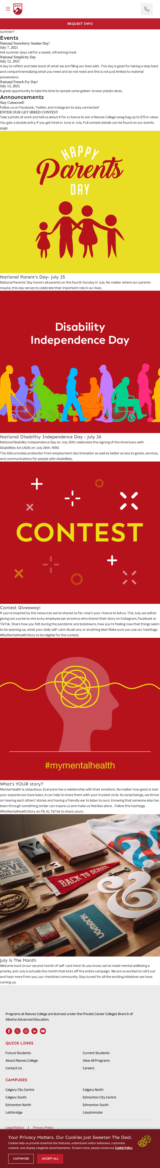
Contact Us (14, 1068)
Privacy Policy (43, 1127)
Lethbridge (14, 1112)
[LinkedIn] (34, 1031)
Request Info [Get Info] (80, 24)
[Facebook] (9, 1031)
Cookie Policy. (124, 1148)
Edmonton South (96, 1105)
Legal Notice (15, 1127)
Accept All (50, 1158)
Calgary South (16, 1097)
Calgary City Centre (20, 1090)
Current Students (96, 1053)
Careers (88, 1068)
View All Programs (96, 1060)
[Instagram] (26, 1031)
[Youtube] (43, 1031)
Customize (21, 1158)
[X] (17, 1031)
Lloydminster (93, 1112)
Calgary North (93, 1090)
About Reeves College (22, 1060)
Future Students (18, 1053)
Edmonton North (18, 1105)
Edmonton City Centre (99, 1097)
